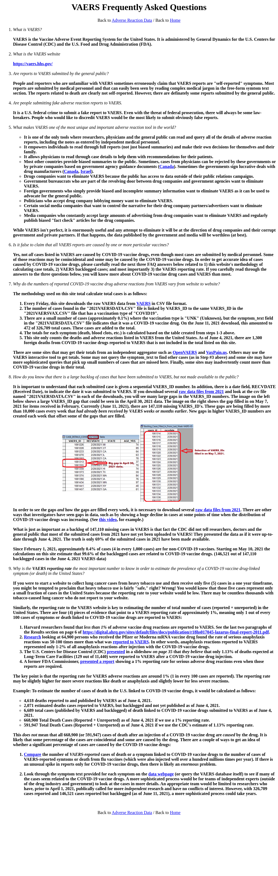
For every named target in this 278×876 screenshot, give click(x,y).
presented (116, 651)
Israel (86, 171)
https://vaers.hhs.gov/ (33, 63)
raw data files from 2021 (201, 391)
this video (108, 519)
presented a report (97, 661)
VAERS (143, 303)
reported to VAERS (131, 642)
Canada (166, 166)
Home (175, 20)
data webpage (161, 774)
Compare (32, 754)
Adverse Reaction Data (132, 20)
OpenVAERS (185, 352)
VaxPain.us (216, 352)
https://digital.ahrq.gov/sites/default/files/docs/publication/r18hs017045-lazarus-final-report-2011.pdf (176, 632)
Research (32, 637)
